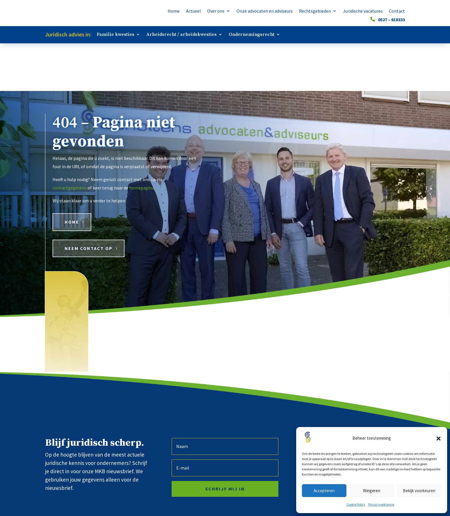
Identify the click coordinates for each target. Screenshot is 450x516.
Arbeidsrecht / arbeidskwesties (181, 34)
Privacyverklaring (381, 504)
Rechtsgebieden (315, 11)
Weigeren (371, 490)
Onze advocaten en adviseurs (264, 11)
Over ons (215, 11)
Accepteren (324, 490)
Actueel (193, 11)
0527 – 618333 (391, 20)
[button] (438, 438)
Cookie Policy (355, 504)
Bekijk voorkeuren (419, 490)
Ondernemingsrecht (251, 34)
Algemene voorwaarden (248, 503)
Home (174, 11)
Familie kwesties (115, 34)
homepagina (141, 140)
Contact (397, 11)
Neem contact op (89, 200)
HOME (72, 174)
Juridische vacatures (363, 11)
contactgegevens (70, 140)
